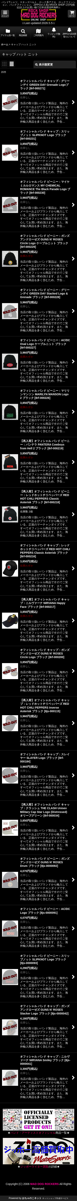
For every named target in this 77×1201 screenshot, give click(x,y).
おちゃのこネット (31, 1198)
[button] (5, 14)
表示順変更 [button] (44, 64)
